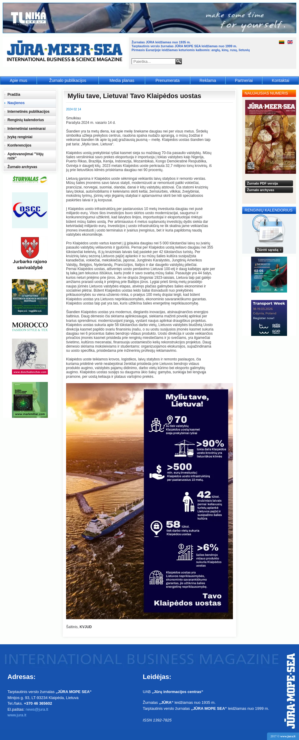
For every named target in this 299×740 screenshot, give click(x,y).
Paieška (179, 61)
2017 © (283, 736)
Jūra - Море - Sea (65, 52)
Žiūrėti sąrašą (267, 250)
